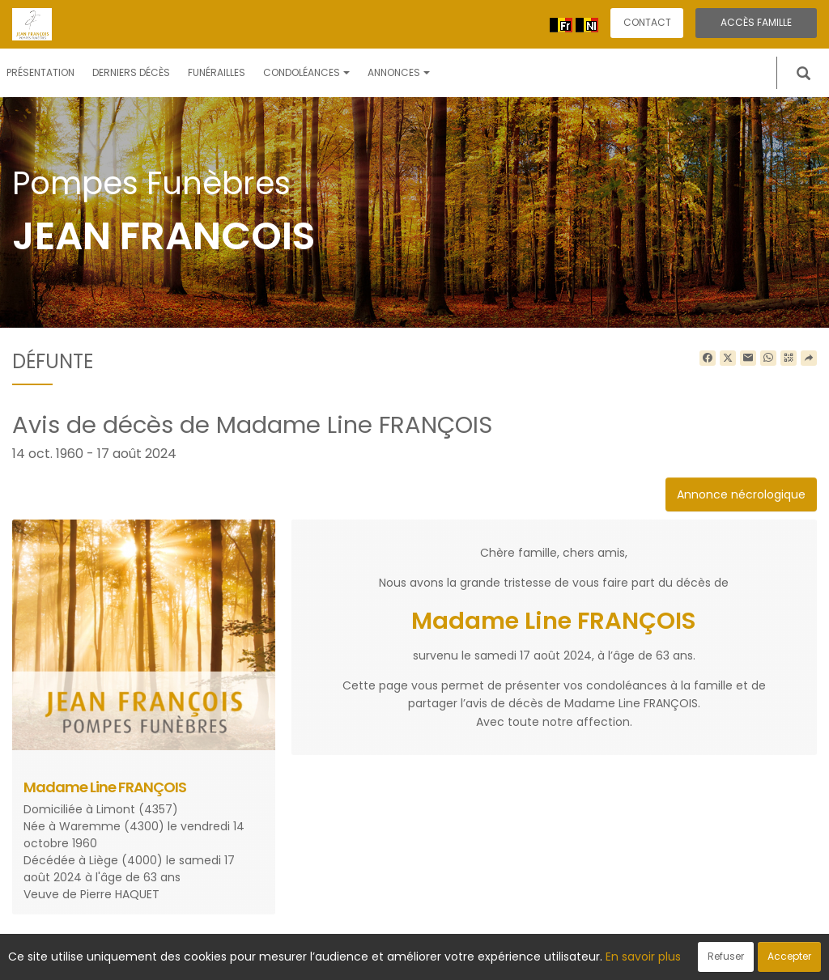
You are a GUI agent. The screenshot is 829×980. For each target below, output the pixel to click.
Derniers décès (131, 72)
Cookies (487, 959)
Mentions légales (569, 959)
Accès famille (756, 22)
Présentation (40, 72)
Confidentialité (410, 959)
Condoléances (306, 72)
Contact (647, 22)
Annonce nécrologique (741, 494)
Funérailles (216, 72)
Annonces (399, 72)
